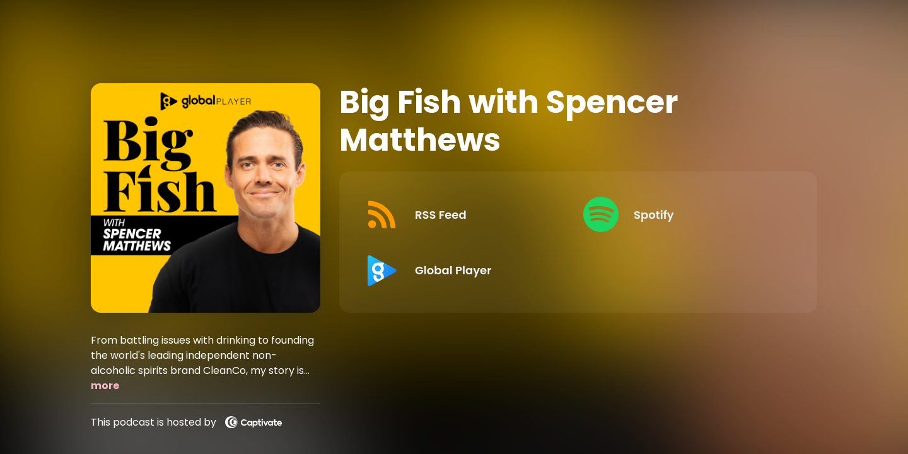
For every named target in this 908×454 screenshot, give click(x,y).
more (105, 385)
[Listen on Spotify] (682, 214)
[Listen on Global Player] (463, 270)
